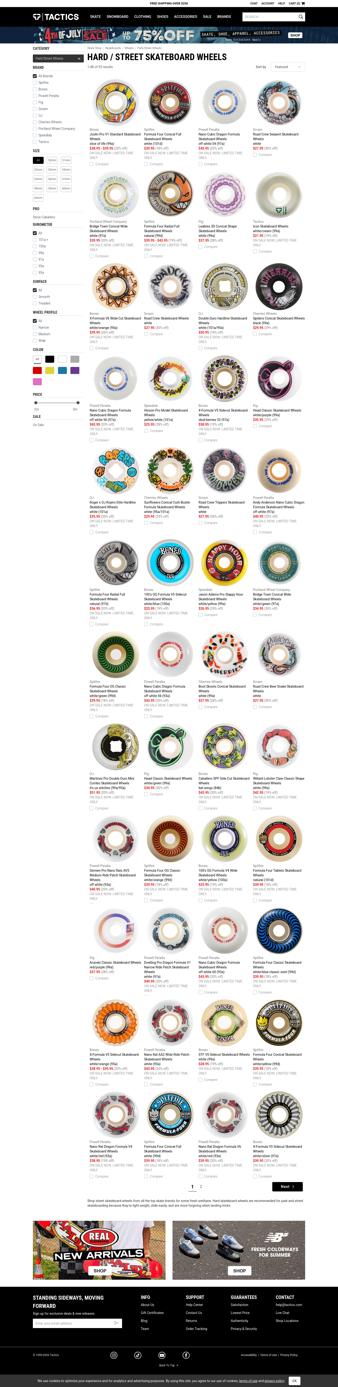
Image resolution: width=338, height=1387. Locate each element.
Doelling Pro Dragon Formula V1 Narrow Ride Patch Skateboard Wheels (170, 942)
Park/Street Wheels (58, 58)
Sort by (261, 67)
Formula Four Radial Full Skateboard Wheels (170, 204)
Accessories (185, 17)
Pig (40, 102)
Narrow (43, 327)
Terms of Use (268, 1355)
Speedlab (45, 135)
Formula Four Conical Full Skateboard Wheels (170, 112)
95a (41, 266)
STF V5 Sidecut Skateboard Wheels (225, 1030)
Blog (144, 1321)
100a (42, 246)
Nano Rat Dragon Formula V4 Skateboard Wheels (116, 1124)
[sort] (288, 67)
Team (145, 1329)
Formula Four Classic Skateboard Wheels (279, 940)
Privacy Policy (289, 1355)
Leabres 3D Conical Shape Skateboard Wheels (225, 204)
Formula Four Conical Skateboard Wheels (279, 1032)
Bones (42, 89)
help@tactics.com (289, 1305)
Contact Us (194, 1313)
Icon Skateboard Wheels (279, 201)
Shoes (162, 17)
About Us (147, 1305)
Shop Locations (287, 1321)
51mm (66, 160)
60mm (66, 188)
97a (41, 259)
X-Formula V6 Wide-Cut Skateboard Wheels (116, 296)
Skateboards (113, 48)
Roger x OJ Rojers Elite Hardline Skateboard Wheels (116, 480)
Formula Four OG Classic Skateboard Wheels (116, 664)
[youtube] (161, 1356)
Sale (207, 17)
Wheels (129, 48)
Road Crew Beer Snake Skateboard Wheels (279, 664)
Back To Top (169, 1365)
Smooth (44, 297)
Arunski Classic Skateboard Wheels (116, 938)
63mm (38, 198)
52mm (38, 169)
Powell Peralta (48, 96)
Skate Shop (94, 48)
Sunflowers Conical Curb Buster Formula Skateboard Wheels (170, 480)
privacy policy (274, 1381)
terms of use (248, 1381)
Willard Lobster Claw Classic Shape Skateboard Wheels (279, 756)
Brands (224, 17)
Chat (254, 3)
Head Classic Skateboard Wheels (279, 385)
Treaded (44, 303)
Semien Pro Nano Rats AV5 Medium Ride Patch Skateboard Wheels (116, 850)
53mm (52, 169)
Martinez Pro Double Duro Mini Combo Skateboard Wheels (116, 756)
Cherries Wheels (50, 122)
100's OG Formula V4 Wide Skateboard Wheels (225, 848)
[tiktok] (137, 1356)
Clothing (142, 17)
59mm (52, 188)
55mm (38, 179)
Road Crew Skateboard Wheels (170, 293)
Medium (44, 334)
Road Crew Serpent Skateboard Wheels (279, 112)
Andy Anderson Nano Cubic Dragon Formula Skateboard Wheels (279, 480)
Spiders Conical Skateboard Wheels (279, 293)
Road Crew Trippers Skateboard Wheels (225, 480)
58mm (38, 188)
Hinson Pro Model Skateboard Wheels (170, 388)
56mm (52, 179)
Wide (42, 341)
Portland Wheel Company (56, 129)
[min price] (39, 410)
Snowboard (117, 17)
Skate (95, 17)
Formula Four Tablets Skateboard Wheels (279, 848)
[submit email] (116, 1322)
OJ (40, 115)
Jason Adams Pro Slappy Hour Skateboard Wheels (225, 572)
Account (267, 3)
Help (281, 3)
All (37, 233)
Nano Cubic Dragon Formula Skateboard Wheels (225, 112)
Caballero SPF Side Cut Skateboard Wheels (225, 756)
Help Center (194, 1305)
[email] (77, 1323)
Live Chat (282, 1313)
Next (288, 1186)
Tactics (56, 17)
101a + (43, 240)
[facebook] (186, 1356)
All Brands (43, 76)
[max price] (78, 410)
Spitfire (43, 83)
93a (38, 272)
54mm (66, 169)
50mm (52, 160)
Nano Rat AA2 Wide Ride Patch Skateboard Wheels (170, 1032)
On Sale (38, 425)
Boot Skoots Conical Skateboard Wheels (225, 664)
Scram (43, 109)
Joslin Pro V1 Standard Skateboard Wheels (116, 112)
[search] (273, 16)
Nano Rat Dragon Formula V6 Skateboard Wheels (225, 1124)
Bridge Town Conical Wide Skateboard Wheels (116, 204)
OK (294, 1381)
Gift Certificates (152, 1313)
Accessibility (249, 1355)
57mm (66, 179)
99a (41, 253)
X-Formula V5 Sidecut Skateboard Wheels (225, 388)
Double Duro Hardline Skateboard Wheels (225, 296)
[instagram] (113, 1356)
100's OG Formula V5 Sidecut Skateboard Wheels (170, 572)
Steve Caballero (44, 217)
